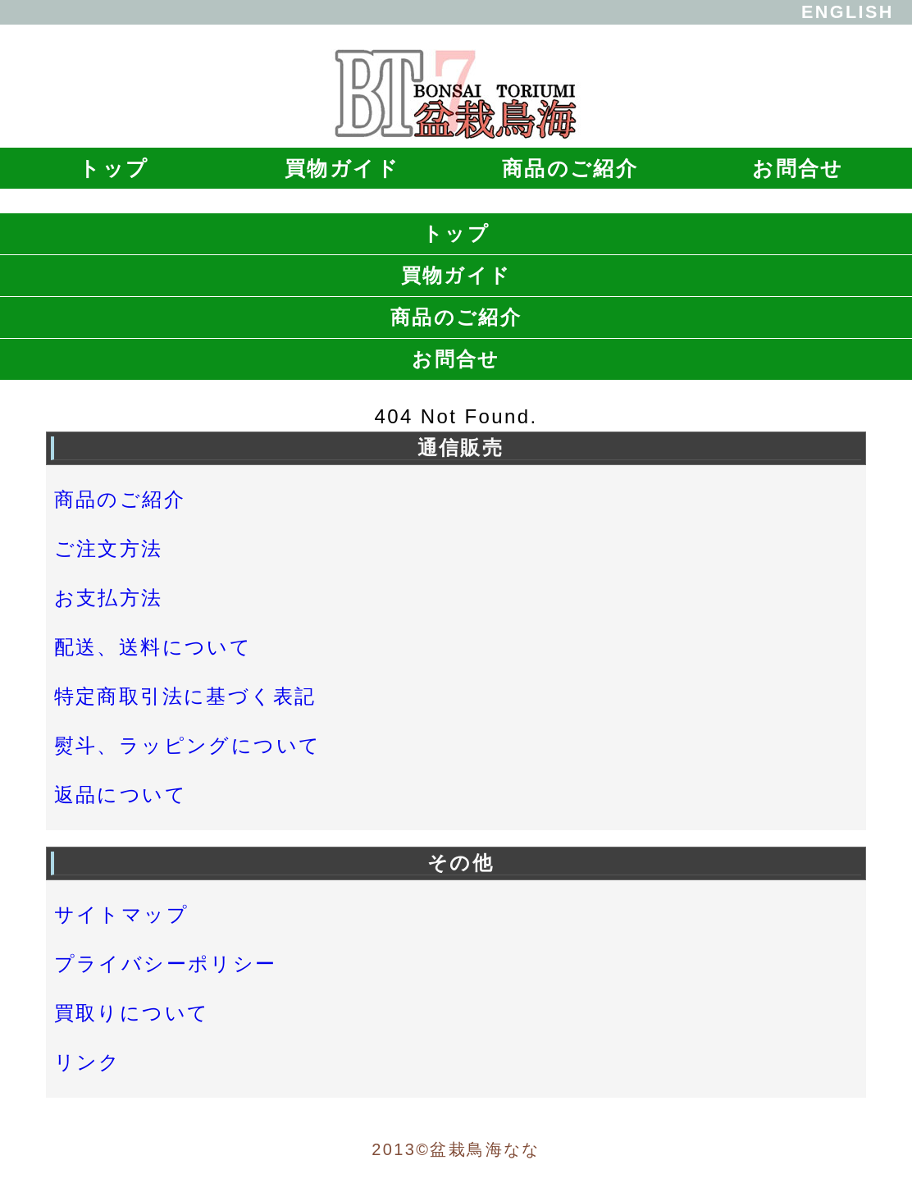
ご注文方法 (108, 548)
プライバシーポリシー (165, 963)
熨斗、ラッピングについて (187, 745)
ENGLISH (847, 12)
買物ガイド (342, 168)
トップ (113, 168)
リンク (87, 1062)
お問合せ (798, 168)
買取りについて (132, 1013)
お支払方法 (108, 598)
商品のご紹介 (570, 168)
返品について (120, 794)
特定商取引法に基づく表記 (185, 696)
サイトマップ (121, 914)
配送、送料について (153, 647)
